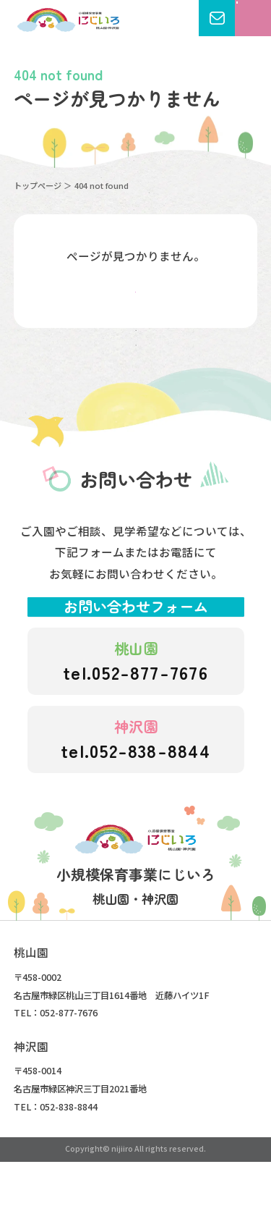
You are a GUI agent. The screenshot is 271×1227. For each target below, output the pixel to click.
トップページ (37, 185)
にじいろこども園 (68, 20)
